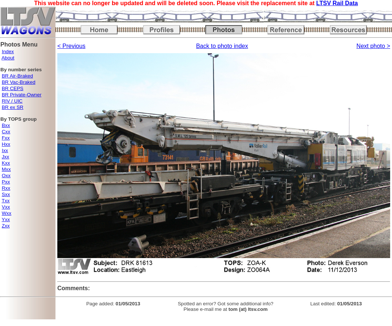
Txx (5, 200)
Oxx (6, 175)
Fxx (6, 138)
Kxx (6, 163)
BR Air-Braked (17, 76)
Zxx (6, 226)
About (7, 58)
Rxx (6, 188)
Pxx (6, 182)
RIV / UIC (12, 101)
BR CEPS (13, 88)
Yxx (5, 219)
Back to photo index (222, 46)
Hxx (6, 144)
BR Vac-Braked (19, 82)
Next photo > (373, 46)
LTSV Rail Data (337, 3)
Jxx (5, 156)
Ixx (5, 150)
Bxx (6, 125)
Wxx (6, 213)
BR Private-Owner (21, 94)
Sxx (6, 194)
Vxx (6, 207)
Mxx (6, 169)
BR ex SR (13, 107)
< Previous (71, 46)
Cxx (6, 131)
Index (8, 51)
